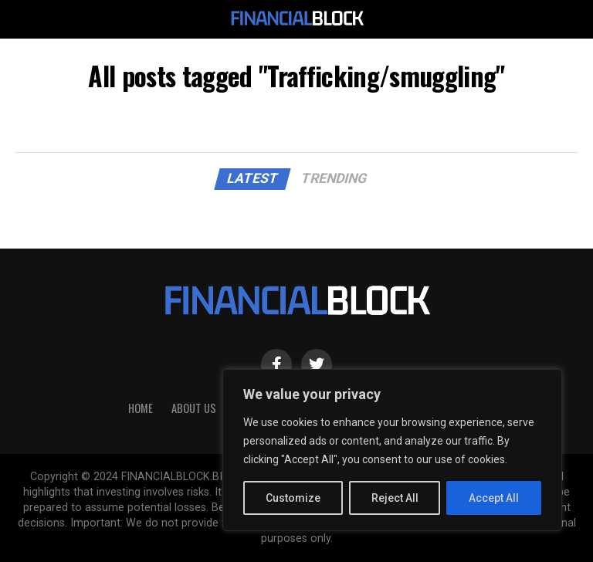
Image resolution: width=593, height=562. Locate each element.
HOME (140, 408)
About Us (193, 408)
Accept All (494, 498)
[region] (392, 450)
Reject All (394, 498)
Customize (293, 498)
